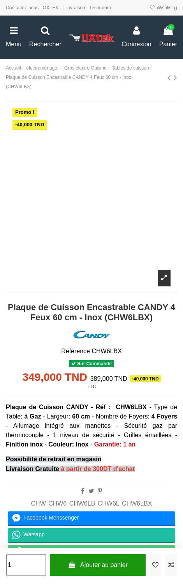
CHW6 (57, 503)
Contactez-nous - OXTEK (33, 7)
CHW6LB (82, 503)
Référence (75, 351)
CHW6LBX (137, 503)
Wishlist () (163, 7)
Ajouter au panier (98, 565)
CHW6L (109, 503)
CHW (38, 503)
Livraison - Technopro (89, 7)
